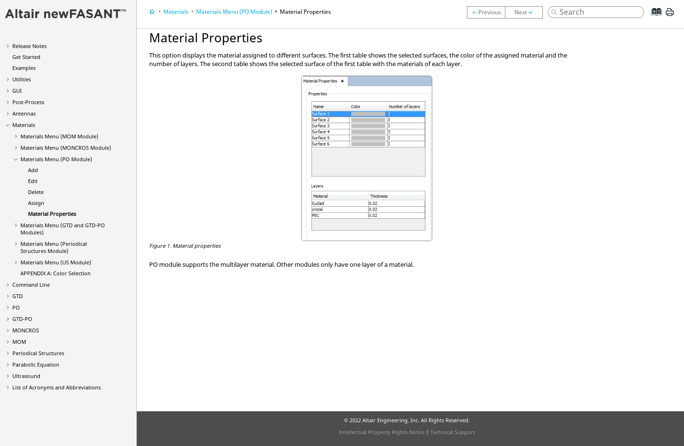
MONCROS (25, 330)
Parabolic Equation (35, 364)
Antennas (24, 113)
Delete (36, 191)
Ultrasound (26, 375)
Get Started (26, 56)
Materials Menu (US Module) (55, 262)
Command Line (31, 284)
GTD (17, 296)
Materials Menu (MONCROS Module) (65, 147)
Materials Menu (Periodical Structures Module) (53, 247)
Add (33, 170)
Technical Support (452, 432)
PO (16, 307)
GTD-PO (22, 318)
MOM (19, 341)
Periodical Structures (38, 353)
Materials (23, 124)
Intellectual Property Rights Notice (382, 432)
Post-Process (28, 102)
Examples (24, 67)
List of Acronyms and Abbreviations (56, 387)
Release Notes (29, 45)
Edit (33, 180)
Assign (36, 202)
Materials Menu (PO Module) (56, 159)
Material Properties (52, 213)
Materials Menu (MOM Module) (59, 136)
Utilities (21, 79)
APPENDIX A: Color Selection (55, 273)
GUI (17, 90)
